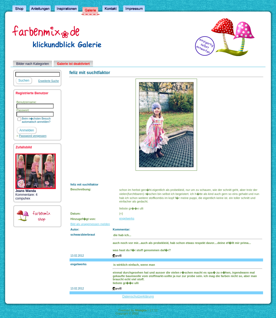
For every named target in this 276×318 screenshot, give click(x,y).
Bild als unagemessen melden (90, 224)
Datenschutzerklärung (138, 296)
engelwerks (126, 218)
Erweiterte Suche (48, 80)
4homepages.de (150, 313)
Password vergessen (32, 135)
